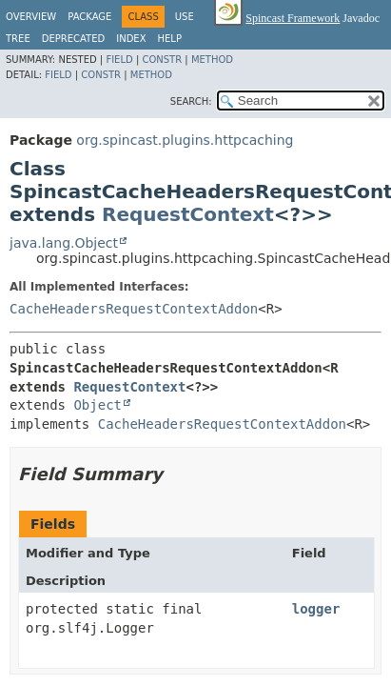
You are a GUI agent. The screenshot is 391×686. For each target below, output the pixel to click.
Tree (18, 38)
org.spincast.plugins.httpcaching (184, 140)
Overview (31, 16)
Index (131, 38)
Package (89, 16)
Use (184, 16)
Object (97, 405)
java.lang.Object (64, 243)
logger (316, 608)
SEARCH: (191, 101)
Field (119, 59)
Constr (162, 59)
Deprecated (74, 38)
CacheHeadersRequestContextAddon (134, 308)
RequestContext (188, 214)
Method (212, 59)
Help (170, 38)
